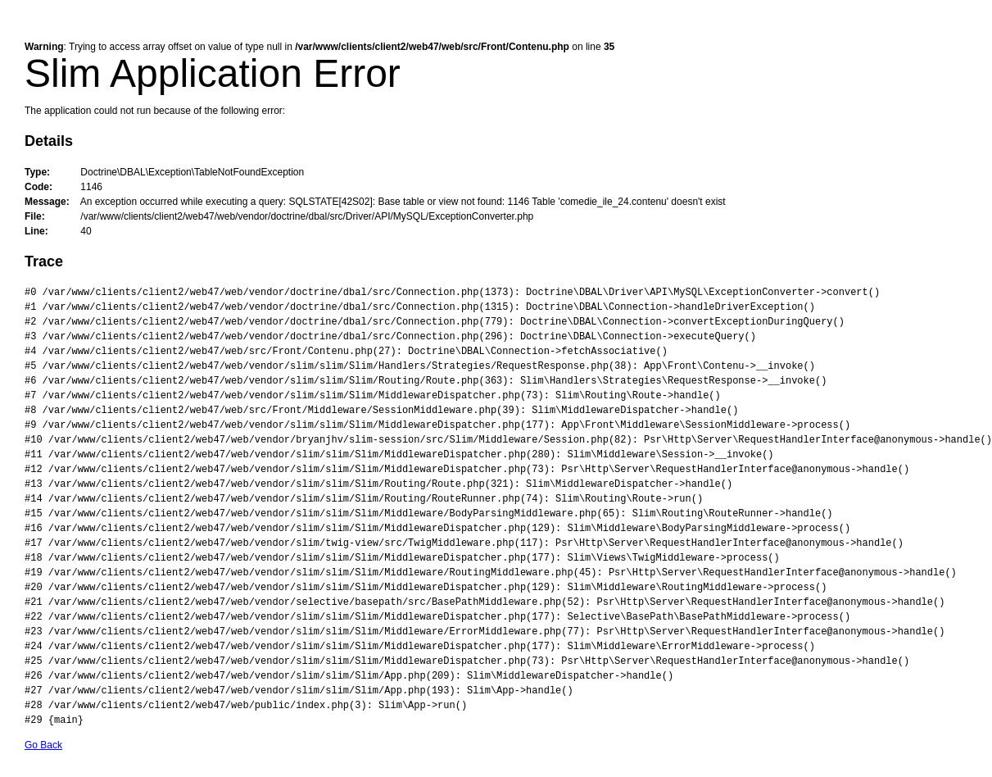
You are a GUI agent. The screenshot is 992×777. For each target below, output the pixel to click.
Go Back (43, 745)
